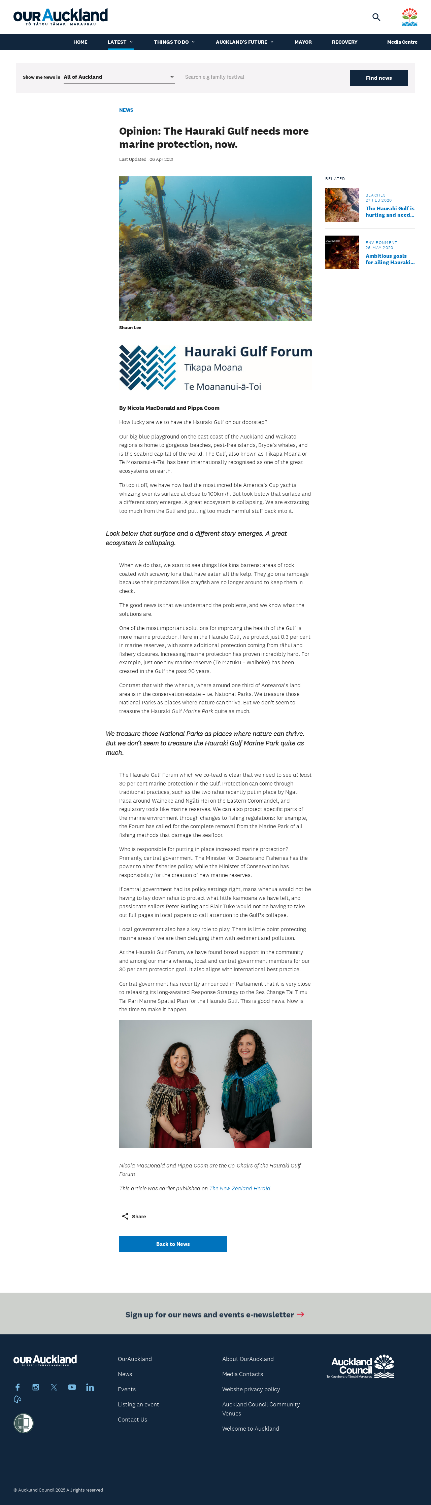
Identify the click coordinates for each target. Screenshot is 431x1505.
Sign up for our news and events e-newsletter (216, 1316)
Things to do (175, 42)
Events (127, 1389)
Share (133, 1216)
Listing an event (138, 1404)
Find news (379, 77)
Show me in (41, 77)
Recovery (345, 42)
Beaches (376, 195)
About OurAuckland (248, 1359)
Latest (121, 42)
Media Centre (402, 42)
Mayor (303, 42)
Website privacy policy (251, 1389)
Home (80, 42)
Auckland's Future (245, 42)
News (126, 110)
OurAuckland (135, 1359)
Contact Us (132, 1419)
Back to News (173, 1244)
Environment (381, 242)
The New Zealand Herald (239, 1188)
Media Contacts (242, 1374)
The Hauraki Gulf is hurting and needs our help (390, 211)
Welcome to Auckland (250, 1428)
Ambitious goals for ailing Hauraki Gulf (388, 259)
